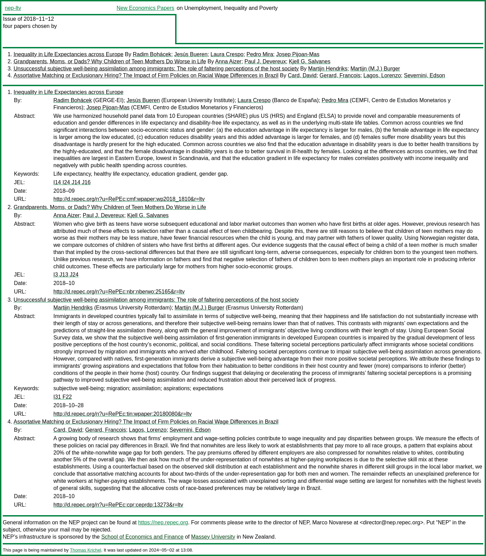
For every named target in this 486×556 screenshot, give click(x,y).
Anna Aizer (228, 61)
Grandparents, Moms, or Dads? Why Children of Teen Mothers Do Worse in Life (110, 61)
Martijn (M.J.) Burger (375, 69)
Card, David (302, 75)
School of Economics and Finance (142, 537)
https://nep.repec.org (163, 522)
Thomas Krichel (85, 550)
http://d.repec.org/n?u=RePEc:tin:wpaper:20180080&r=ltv (122, 414)
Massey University (213, 537)
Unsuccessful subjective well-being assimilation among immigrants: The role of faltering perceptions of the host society (156, 69)
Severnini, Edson (424, 75)
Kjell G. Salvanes (310, 61)
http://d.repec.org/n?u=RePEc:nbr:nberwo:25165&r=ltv (119, 292)
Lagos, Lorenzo (382, 75)
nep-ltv (13, 8)
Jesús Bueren (190, 54)
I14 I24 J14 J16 (71, 182)
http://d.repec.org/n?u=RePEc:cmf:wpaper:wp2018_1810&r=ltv (129, 199)
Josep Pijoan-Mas (297, 54)
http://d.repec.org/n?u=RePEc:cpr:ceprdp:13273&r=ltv (118, 505)
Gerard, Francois (340, 75)
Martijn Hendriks (328, 69)
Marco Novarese (332, 522)
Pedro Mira (260, 54)
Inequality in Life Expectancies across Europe (68, 54)
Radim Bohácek (152, 54)
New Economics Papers (145, 8)
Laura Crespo (227, 54)
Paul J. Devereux (265, 61)
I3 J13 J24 (66, 274)
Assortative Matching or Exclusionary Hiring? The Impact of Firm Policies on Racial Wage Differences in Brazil (146, 75)
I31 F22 (62, 397)
